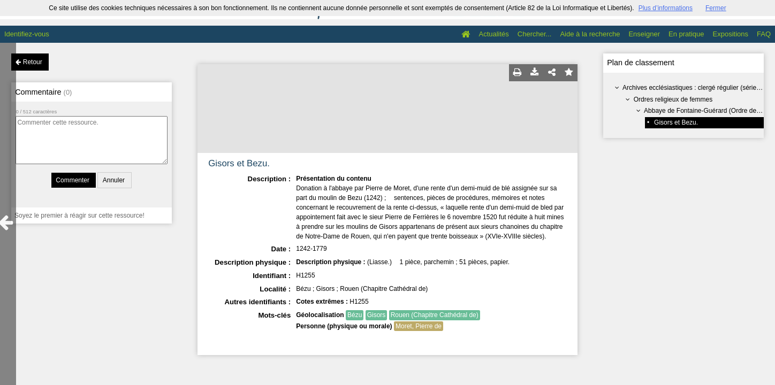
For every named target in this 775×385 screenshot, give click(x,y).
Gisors (376, 315)
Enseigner (644, 34)
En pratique (686, 34)
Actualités (493, 34)
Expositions (730, 34)
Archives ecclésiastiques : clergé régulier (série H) (693, 87)
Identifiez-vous (26, 34)
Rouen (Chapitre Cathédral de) (434, 315)
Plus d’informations (666, 8)
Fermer (715, 8)
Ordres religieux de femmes (673, 99)
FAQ (764, 34)
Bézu (354, 315)
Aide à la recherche (590, 34)
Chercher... (535, 34)
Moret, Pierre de (419, 326)
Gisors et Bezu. (676, 122)
